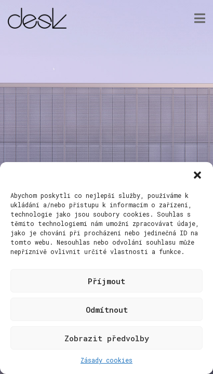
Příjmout (106, 281)
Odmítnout (107, 309)
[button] (197, 175)
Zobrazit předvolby (106, 338)
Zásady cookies (106, 360)
